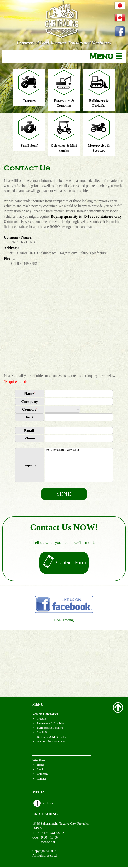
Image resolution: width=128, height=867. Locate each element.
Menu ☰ (105, 56)
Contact (41, 778)
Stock (40, 769)
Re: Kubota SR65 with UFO (79, 465)
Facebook (43, 803)
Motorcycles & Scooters (51, 741)
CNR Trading (64, 620)
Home (40, 764)
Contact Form (64, 562)
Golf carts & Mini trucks (51, 737)
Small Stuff (43, 732)
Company (42, 773)
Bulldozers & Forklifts (50, 727)
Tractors (42, 718)
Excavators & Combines (51, 723)
